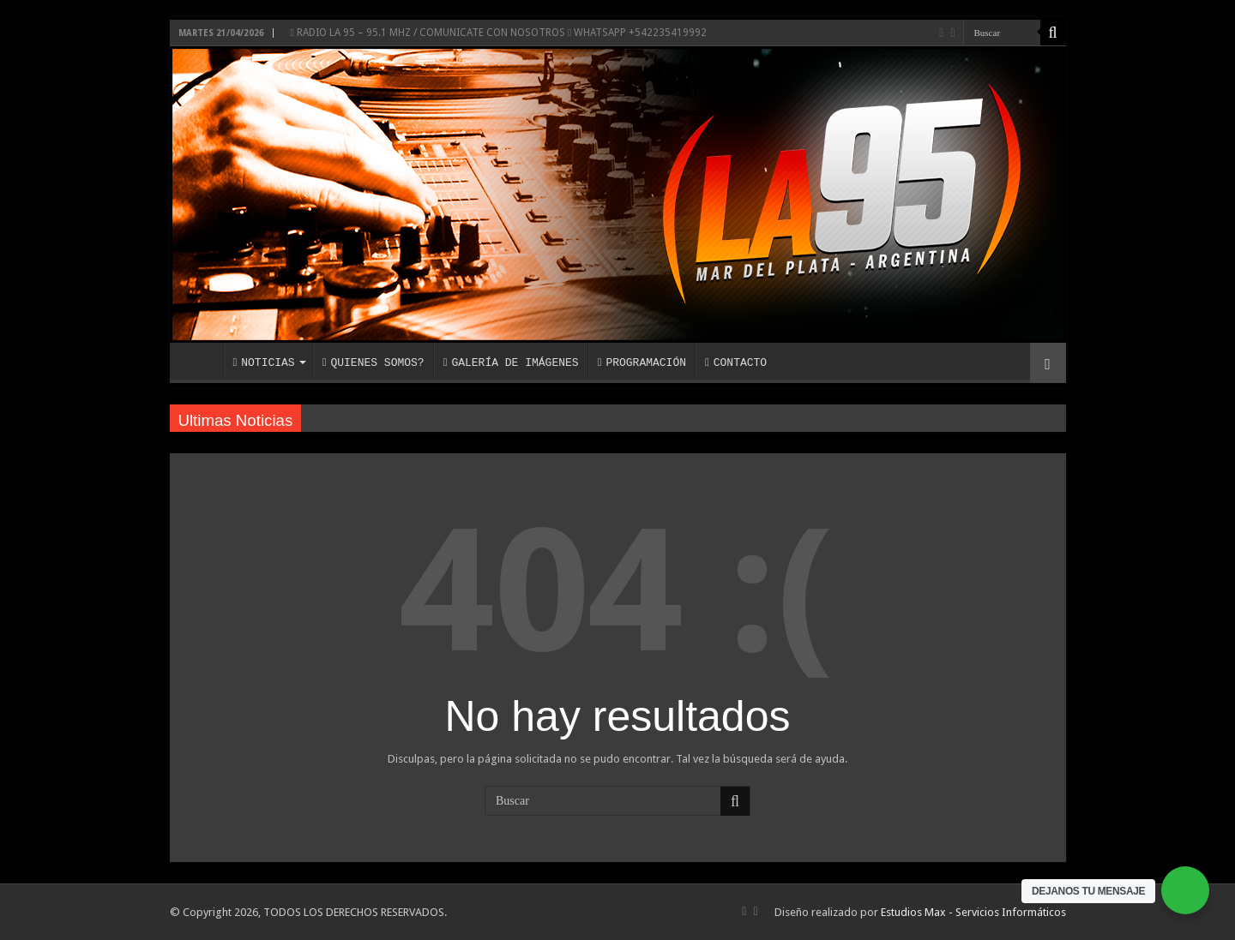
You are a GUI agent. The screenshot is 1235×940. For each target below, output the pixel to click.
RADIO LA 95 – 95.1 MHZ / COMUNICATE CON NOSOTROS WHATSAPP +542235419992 (499, 33)
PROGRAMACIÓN (642, 362)
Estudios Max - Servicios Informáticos (973, 912)
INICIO (200, 361)
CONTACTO (736, 362)
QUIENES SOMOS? (373, 362)
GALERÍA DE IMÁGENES (511, 362)
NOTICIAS (264, 362)
